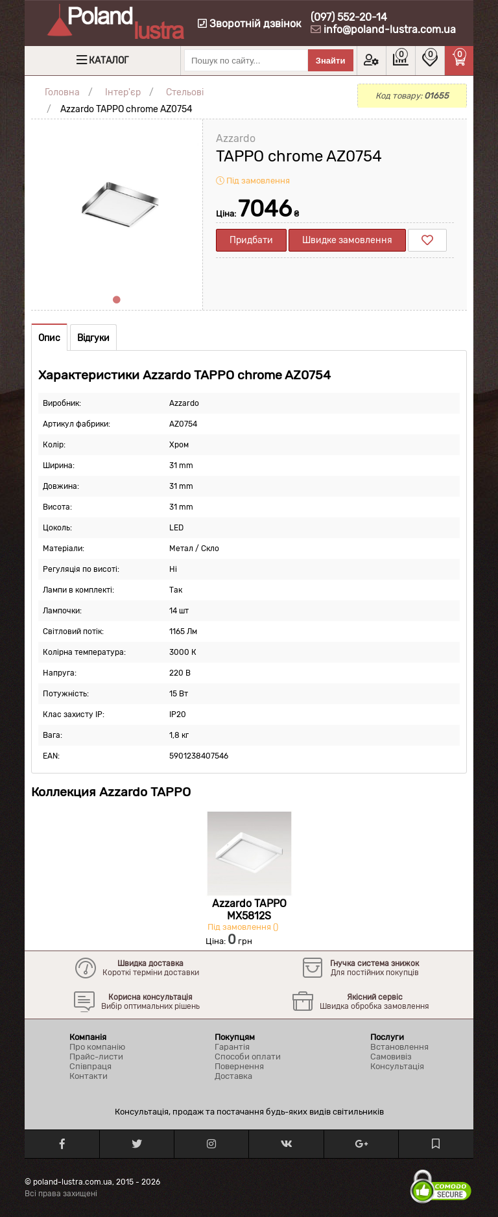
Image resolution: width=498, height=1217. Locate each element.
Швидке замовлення (347, 240)
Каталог (108, 60)
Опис (49, 338)
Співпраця (90, 1066)
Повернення (239, 1066)
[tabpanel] (116, 204)
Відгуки (93, 338)
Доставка (233, 1076)
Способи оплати (248, 1056)
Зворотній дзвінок (250, 24)
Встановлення (399, 1047)
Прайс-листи (96, 1056)
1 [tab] (116, 300)
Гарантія (232, 1047)
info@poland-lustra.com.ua (390, 29)
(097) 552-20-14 (349, 17)
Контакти (88, 1076)
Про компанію (97, 1047)
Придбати (251, 240)
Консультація (397, 1066)
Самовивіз (391, 1056)
